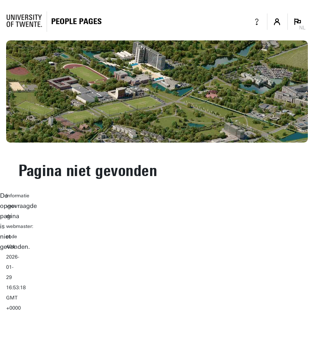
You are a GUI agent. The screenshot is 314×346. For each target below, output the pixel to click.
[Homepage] (76, 21)
